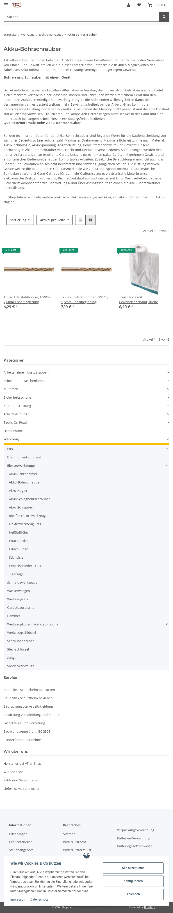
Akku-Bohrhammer (23, 474)
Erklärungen (18, 834)
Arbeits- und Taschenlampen (26, 381)
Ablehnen (132, 892)
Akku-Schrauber (21, 507)
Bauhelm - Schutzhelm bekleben (28, 698)
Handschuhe (13, 431)
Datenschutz (40, 899)
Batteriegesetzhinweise (134, 846)
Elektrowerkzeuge (21, 465)
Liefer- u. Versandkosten (22, 788)
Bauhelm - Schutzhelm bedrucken (29, 690)
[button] (128, 4)
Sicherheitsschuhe (18, 397)
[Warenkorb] (157, 4)
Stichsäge (16, 557)
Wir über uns (13, 772)
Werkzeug (11, 439)
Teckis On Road (15, 422)
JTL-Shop (149, 907)
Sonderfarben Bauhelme (22, 740)
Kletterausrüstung (17, 406)
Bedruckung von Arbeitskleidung (28, 706)
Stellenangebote (21, 850)
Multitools (11, 389)
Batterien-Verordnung (133, 838)
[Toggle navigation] (6, 3)
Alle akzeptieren (132, 865)
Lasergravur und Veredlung (24, 723)
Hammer (13, 616)
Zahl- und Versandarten (22, 780)
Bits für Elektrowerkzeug (27, 515)
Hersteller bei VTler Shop (22, 763)
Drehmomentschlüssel (24, 457)
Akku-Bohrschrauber (25, 482)
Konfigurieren (132, 878)
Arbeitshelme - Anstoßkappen (26, 372)
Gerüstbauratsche (20, 607)
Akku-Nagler (18, 490)
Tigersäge (16, 574)
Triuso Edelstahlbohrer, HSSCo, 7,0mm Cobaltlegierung (27, 299)
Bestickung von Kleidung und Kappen (32, 715)
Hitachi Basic (18, 549)
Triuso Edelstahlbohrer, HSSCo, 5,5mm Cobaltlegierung (84, 299)
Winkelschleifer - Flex (25, 566)
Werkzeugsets (17, 599)
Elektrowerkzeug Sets (25, 524)
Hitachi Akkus (19, 541)
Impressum (19, 899)
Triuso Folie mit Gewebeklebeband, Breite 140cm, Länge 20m (138, 299)
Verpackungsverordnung (135, 830)
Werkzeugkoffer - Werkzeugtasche (32, 624)
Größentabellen (21, 842)
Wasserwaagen (18, 591)
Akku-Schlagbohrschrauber (29, 499)
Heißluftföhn (18, 532)
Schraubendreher (20, 641)
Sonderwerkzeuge (20, 666)
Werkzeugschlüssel (21, 632)
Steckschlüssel (18, 649)
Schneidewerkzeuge (22, 582)
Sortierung (18, 220)
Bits (10, 449)
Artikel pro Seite (52, 220)
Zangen (12, 657)
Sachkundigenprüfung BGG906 (27, 731)
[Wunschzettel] (139, 4)
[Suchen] (81, 17)
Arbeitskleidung (15, 414)
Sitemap (69, 834)
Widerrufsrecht (74, 842)
